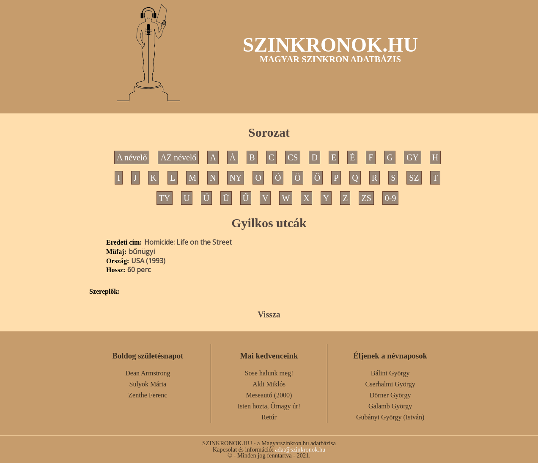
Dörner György (390, 395)
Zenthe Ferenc (147, 395)
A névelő (132, 157)
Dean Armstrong (147, 373)
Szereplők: (104, 291)
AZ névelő (178, 157)
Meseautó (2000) (269, 395)
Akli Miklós (269, 384)
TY (164, 198)
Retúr (269, 417)
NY (236, 177)
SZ (414, 177)
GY (412, 157)
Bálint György (390, 373)
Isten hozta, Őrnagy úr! (269, 406)
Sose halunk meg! (269, 373)
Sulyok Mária (148, 384)
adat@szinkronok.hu (300, 449)
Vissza (269, 314)
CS (293, 157)
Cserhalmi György (390, 384)
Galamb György (390, 406)
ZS (366, 198)
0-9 (390, 198)
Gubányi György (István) (390, 417)
